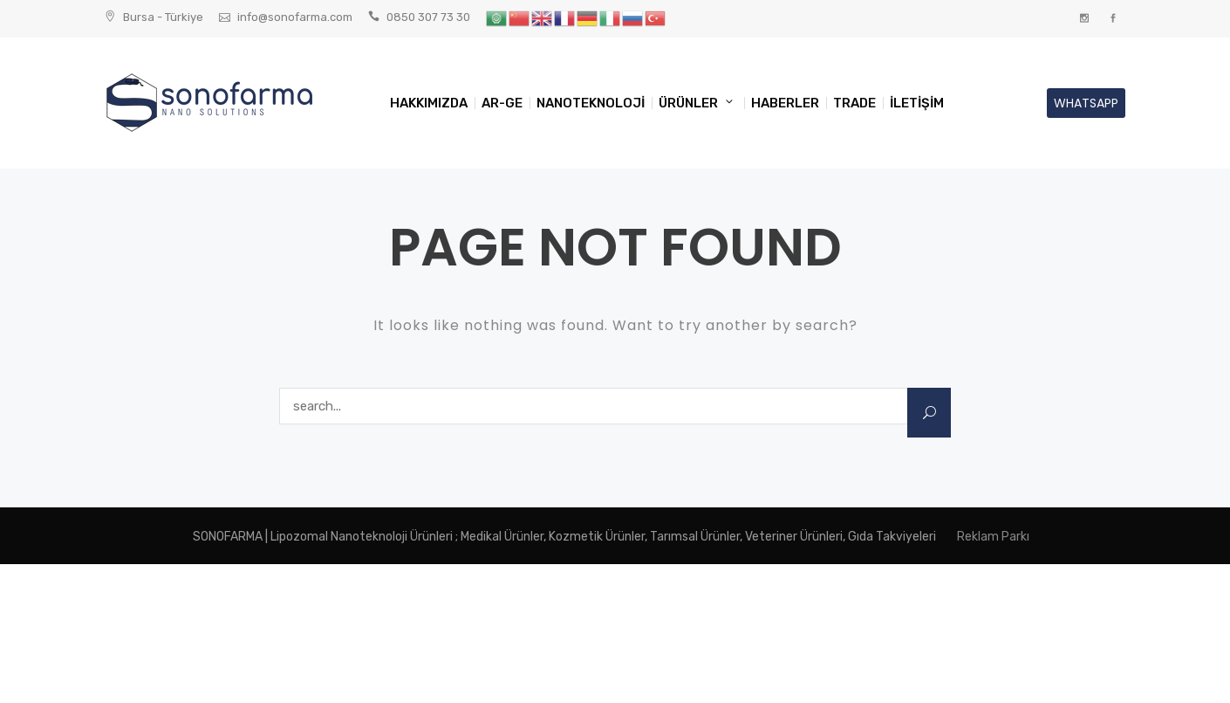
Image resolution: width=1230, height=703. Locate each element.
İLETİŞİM (917, 103)
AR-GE (502, 103)
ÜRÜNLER (688, 103)
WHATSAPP (1086, 103)
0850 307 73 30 (428, 17)
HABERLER (785, 103)
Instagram (1084, 19)
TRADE (854, 103)
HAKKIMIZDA (429, 103)
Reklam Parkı (993, 536)
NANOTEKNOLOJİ (590, 103)
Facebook (1113, 19)
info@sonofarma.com (294, 17)
